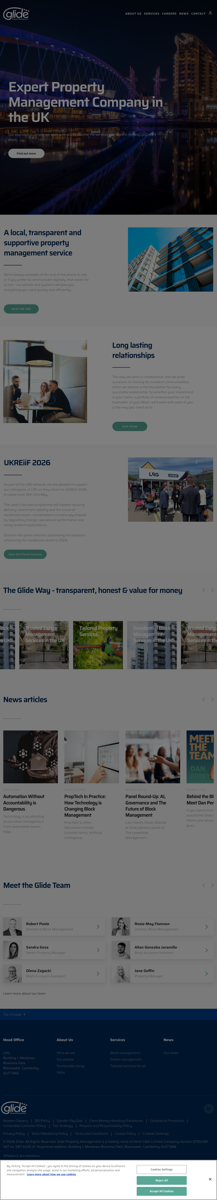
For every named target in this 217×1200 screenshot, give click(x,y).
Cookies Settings (161, 1169)
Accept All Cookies (162, 1191)
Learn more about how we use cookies (51, 1174)
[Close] (210, 1179)
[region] (108, 1180)
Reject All (162, 1180)
